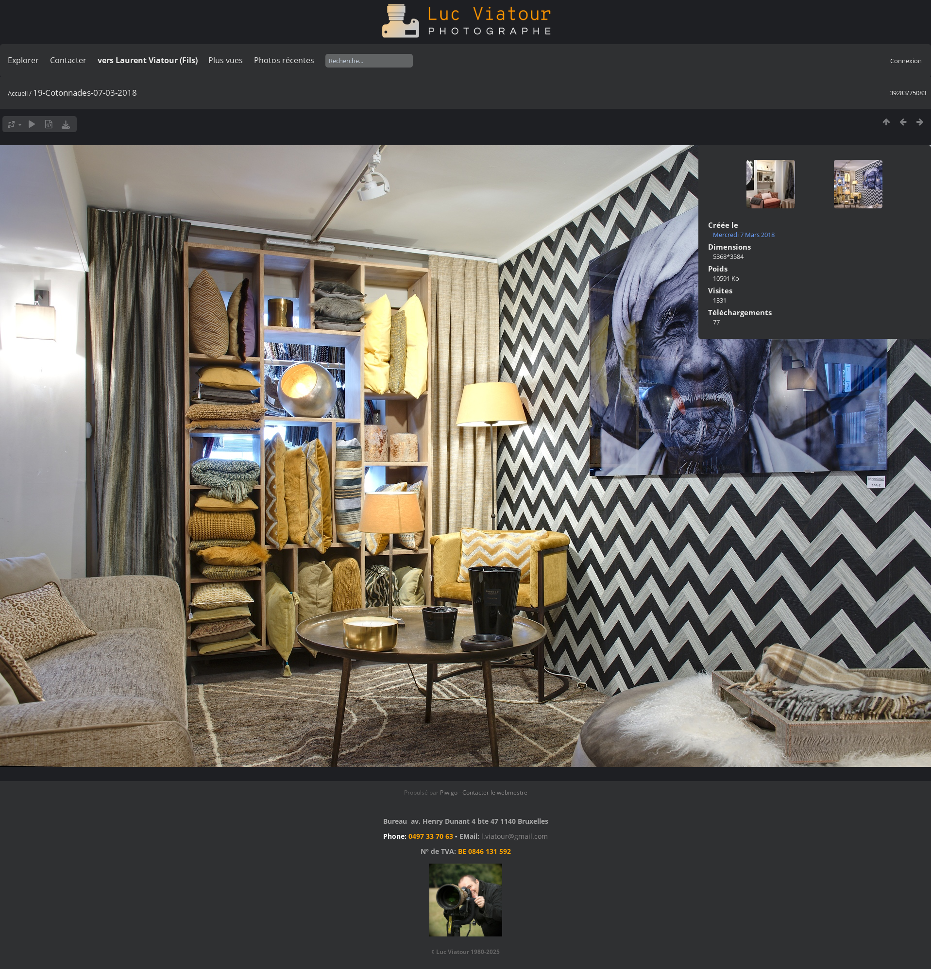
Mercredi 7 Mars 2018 (744, 234)
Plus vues (225, 60)
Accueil (18, 93)
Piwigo (448, 792)
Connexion (906, 60)
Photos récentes (284, 60)
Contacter (68, 60)
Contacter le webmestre (494, 792)
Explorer (23, 60)
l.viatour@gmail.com (514, 836)
